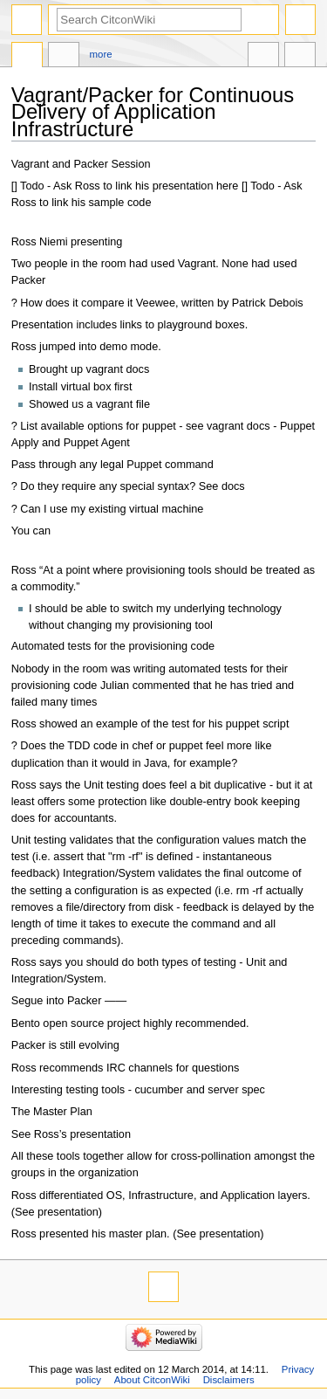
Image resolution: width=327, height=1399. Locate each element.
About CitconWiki (152, 1380)
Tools (300, 57)
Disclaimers (229, 1380)
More (101, 54)
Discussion (63, 57)
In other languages (263, 57)
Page (27, 57)
